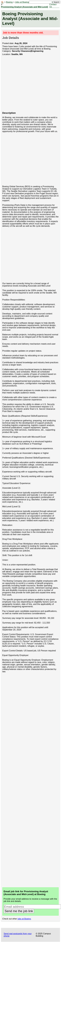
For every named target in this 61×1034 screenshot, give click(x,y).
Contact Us (52, 5)
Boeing (9, 2)
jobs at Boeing (24, 919)
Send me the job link (19, 911)
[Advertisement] (24, 85)
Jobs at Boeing (22, 2)
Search (56, 2)
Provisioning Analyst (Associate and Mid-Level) (24, 7)
